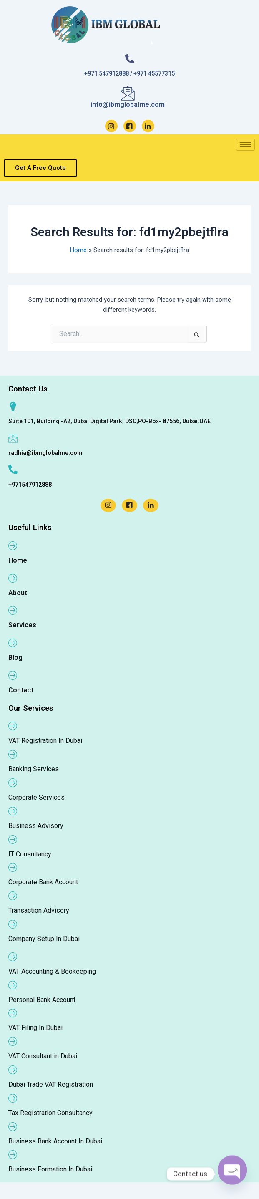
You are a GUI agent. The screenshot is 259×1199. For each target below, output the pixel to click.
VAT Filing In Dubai (35, 1028)
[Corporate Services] (13, 782)
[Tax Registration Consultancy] (13, 1098)
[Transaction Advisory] (13, 895)
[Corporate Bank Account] (13, 867)
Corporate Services (36, 797)
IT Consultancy (29, 854)
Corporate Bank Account (43, 882)
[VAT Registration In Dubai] (13, 725)
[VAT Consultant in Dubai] (13, 1041)
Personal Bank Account (41, 1000)
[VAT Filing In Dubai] (13, 1012)
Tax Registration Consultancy (50, 1113)
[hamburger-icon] (245, 145)
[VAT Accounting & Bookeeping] (13, 956)
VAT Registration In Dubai (45, 741)
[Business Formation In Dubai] (13, 1154)
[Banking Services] (13, 754)
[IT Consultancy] (13, 839)
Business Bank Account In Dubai (55, 1141)
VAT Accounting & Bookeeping (52, 971)
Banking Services (33, 769)
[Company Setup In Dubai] (13, 924)
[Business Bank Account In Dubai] (13, 1126)
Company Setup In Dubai (44, 939)
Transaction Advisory (38, 910)
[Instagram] (111, 126)
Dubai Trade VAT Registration (50, 1084)
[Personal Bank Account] (13, 984)
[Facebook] (129, 126)
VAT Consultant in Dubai (42, 1056)
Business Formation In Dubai (50, 1169)
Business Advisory (35, 826)
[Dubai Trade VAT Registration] (13, 1069)
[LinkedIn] (148, 126)
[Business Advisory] (13, 810)
